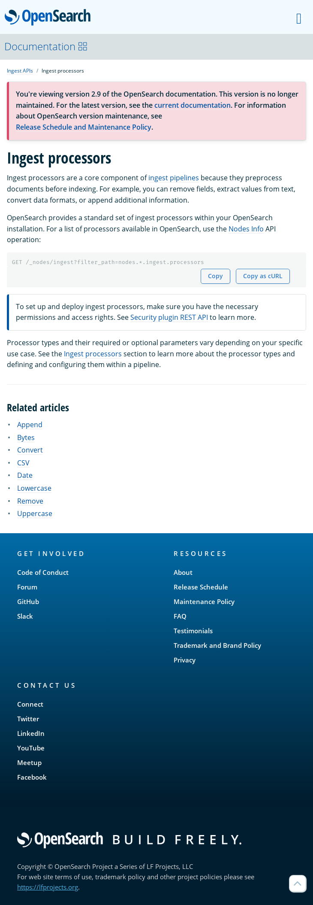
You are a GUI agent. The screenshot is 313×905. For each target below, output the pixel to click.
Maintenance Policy (204, 601)
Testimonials (193, 630)
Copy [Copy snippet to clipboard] (215, 276)
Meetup (29, 762)
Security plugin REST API (169, 317)
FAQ (180, 616)
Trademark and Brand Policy (217, 645)
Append (29, 424)
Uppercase (34, 513)
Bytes (26, 437)
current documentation (192, 105)
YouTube (31, 748)
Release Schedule (201, 587)
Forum (27, 587)
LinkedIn (31, 733)
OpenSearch (50, 18)
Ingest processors (93, 353)
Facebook (32, 777)
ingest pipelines (173, 177)
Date (25, 475)
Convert (30, 450)
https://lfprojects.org (47, 887)
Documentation (46, 46)
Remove (30, 501)
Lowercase (34, 488)
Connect (30, 704)
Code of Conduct (43, 572)
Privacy (185, 660)
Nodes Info (246, 229)
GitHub (28, 601)
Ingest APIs (20, 70)
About (183, 572)
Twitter (28, 718)
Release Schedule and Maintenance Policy (83, 127)
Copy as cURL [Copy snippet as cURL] (263, 276)
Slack (25, 616)
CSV (23, 463)
